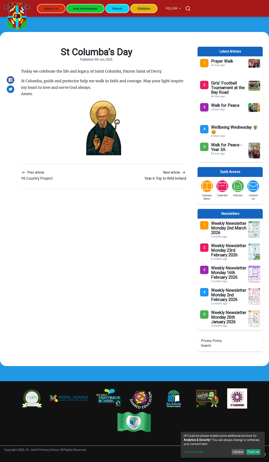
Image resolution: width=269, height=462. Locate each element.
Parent (117, 8)
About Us (51, 8)
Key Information (85, 8)
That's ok (253, 452)
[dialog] (223, 445)
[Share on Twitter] (10, 89)
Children (143, 8)
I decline (238, 452)
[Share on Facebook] (10, 80)
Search (206, 346)
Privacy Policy (211, 341)
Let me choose (193, 452)
